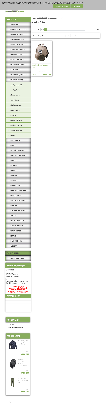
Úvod (34, 18)
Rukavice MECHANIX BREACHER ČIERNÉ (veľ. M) (22, 363)
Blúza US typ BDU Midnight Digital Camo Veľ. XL (23, 343)
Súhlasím (77, 6)
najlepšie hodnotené (78, 36)
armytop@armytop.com (15, 327)
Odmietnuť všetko (62, 6)
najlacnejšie (49, 36)
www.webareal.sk (18, 402)
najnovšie (66, 36)
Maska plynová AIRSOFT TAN (41, 66)
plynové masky (52, 18)
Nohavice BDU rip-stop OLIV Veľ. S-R (23, 380)
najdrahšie (58, 36)
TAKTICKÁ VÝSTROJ (42, 18)
